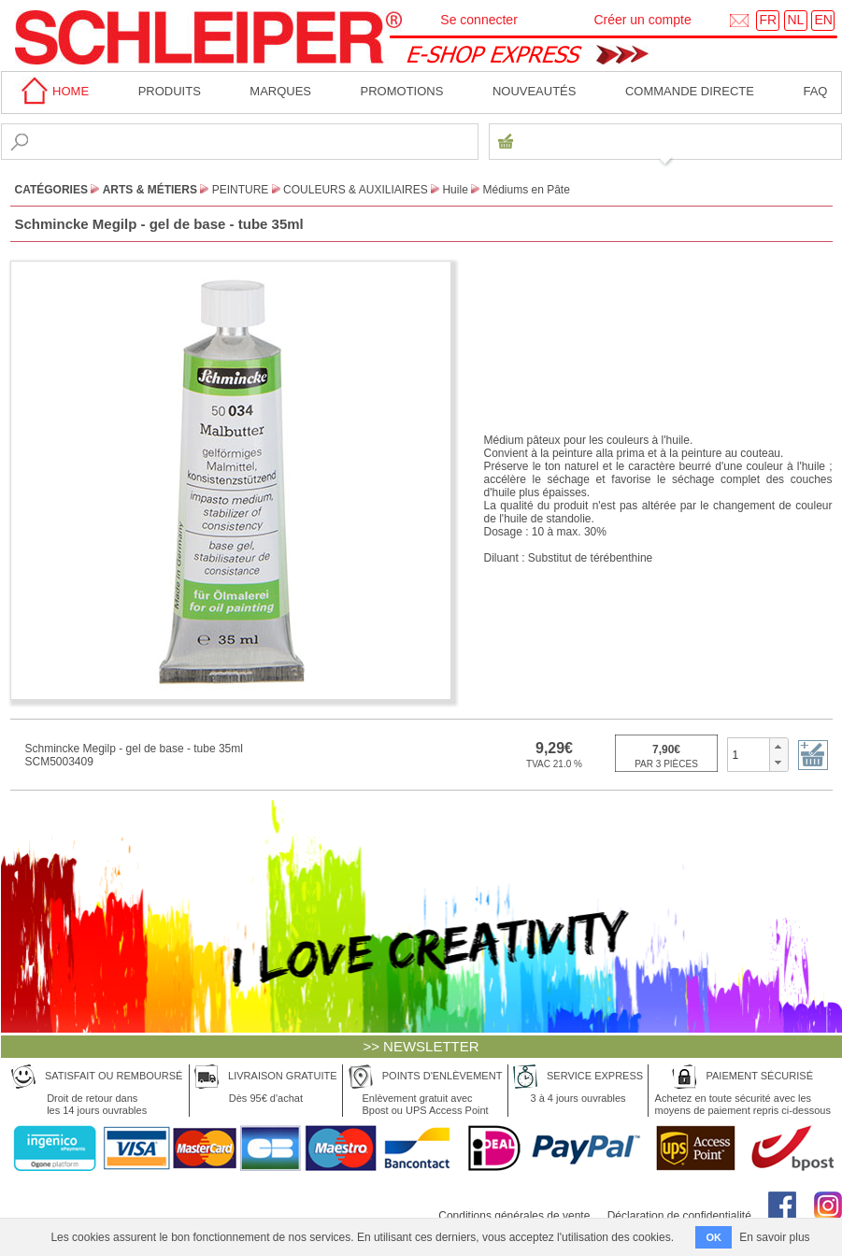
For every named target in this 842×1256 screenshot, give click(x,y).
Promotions (402, 91)
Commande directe (689, 91)
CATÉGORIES (51, 189)
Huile (454, 189)
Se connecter (479, 19)
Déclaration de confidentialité (679, 1215)
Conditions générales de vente (514, 1215)
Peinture (240, 189)
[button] (778, 746)
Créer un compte (642, 19)
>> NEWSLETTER (420, 1046)
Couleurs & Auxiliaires (355, 189)
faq (815, 91)
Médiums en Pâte (526, 189)
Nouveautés (534, 91)
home (52, 91)
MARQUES (280, 91)
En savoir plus (774, 1237)
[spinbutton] (749, 754)
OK (713, 1237)
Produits (169, 91)
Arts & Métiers (150, 189)
